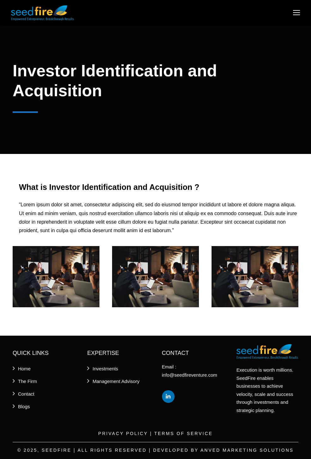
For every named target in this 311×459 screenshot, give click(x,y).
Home (24, 368)
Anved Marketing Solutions (247, 450)
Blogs (24, 406)
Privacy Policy (123, 433)
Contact (26, 394)
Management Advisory (116, 381)
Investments (105, 368)
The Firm (27, 381)
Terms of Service (183, 433)
